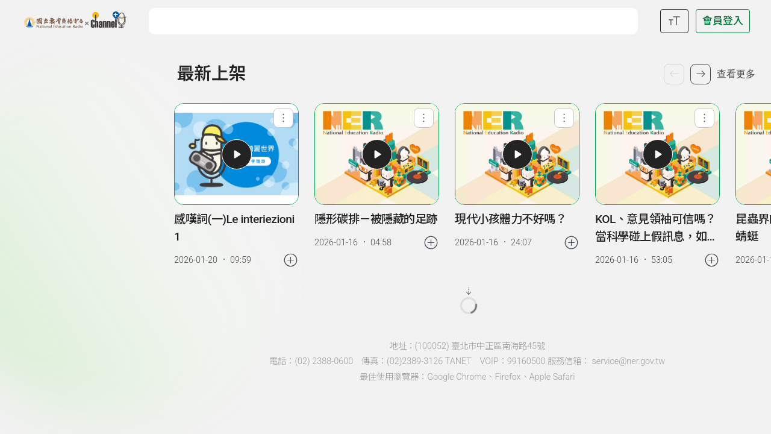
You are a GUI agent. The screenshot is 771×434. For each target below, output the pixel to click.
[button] (237, 154)
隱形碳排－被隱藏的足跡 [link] (375, 219)
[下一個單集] (700, 74)
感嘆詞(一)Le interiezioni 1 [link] (234, 228)
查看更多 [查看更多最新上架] (736, 74)
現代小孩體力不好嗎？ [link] (510, 219)
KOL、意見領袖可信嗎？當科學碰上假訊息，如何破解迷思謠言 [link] (656, 229)
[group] (236, 186)
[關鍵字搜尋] (396, 19)
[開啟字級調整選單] (674, 21)
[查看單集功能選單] (283, 118)
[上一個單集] (674, 74)
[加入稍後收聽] (290, 260)
